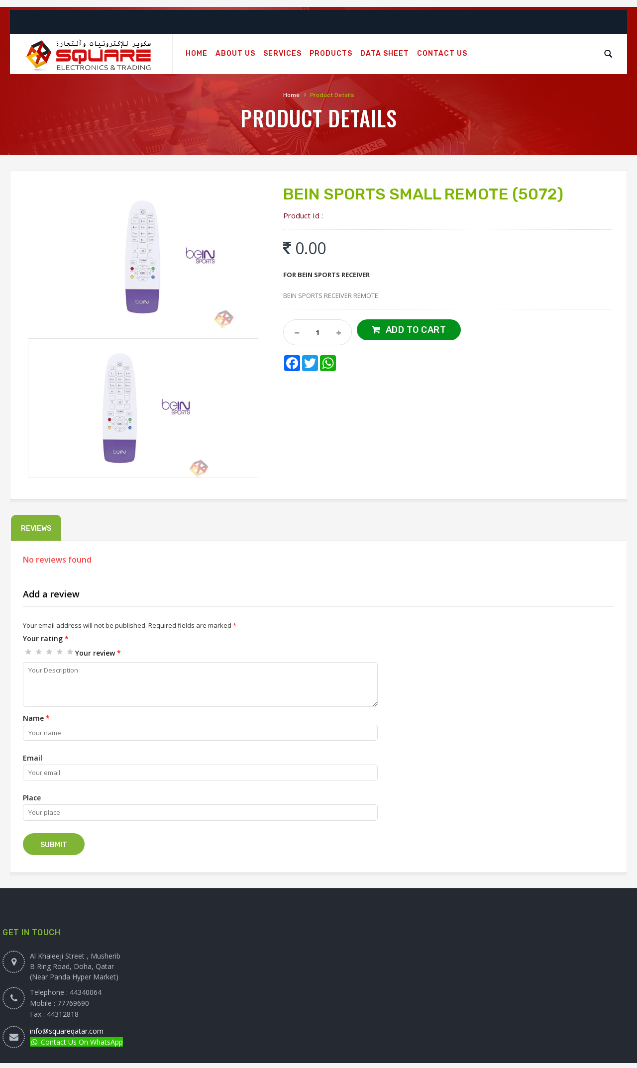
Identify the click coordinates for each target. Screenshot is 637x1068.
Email (32, 758)
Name (36, 718)
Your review (98, 653)
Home (291, 95)
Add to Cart (416, 329)
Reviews (36, 528)
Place (32, 797)
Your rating (46, 638)
